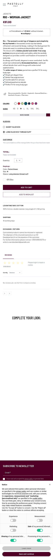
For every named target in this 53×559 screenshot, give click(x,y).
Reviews (8, 255)
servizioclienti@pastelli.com (19, 242)
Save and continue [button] (26, 554)
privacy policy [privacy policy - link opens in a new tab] (21, 491)
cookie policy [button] (37, 498)
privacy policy (29, 479)
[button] (50, 484)
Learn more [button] (26, 548)
